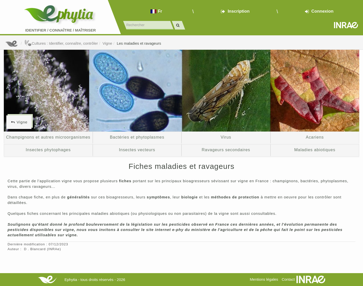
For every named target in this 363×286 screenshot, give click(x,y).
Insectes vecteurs (137, 149)
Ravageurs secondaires (226, 149)
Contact (288, 279)
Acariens (315, 137)
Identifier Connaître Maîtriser (60, 30)
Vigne (107, 43)
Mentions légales (264, 279)
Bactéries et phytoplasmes (137, 137)
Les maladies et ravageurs (139, 43)
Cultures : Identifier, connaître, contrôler (61, 43)
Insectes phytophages (48, 149)
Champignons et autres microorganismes (48, 137)
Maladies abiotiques (314, 149)
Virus (226, 137)
